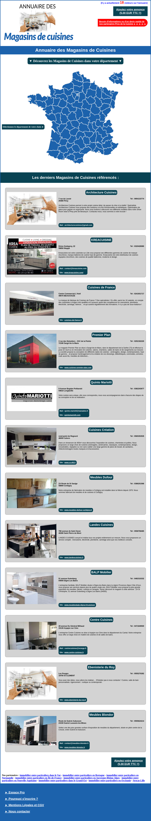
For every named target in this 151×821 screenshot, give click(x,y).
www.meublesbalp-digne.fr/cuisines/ (79, 605)
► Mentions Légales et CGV (24, 805)
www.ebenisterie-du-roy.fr (75, 700)
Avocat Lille (139, 780)
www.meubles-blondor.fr (74, 747)
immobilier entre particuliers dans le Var (40, 775)
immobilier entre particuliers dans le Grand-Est (63, 780)
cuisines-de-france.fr (73, 320)
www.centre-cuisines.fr (74, 652)
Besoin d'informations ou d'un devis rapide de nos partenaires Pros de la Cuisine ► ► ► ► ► (122, 22)
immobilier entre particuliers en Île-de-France (38, 778)
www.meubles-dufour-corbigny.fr (78, 510)
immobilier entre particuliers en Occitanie (110, 780)
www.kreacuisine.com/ (73, 273)
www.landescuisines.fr (73, 557)
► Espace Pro (15, 792)
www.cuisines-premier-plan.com (78, 368)
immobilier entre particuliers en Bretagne (84, 775)
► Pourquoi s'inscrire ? (21, 798)
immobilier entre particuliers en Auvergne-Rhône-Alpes (92, 778)
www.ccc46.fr (70, 463)
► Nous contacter (17, 811)
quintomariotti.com (72, 415)
